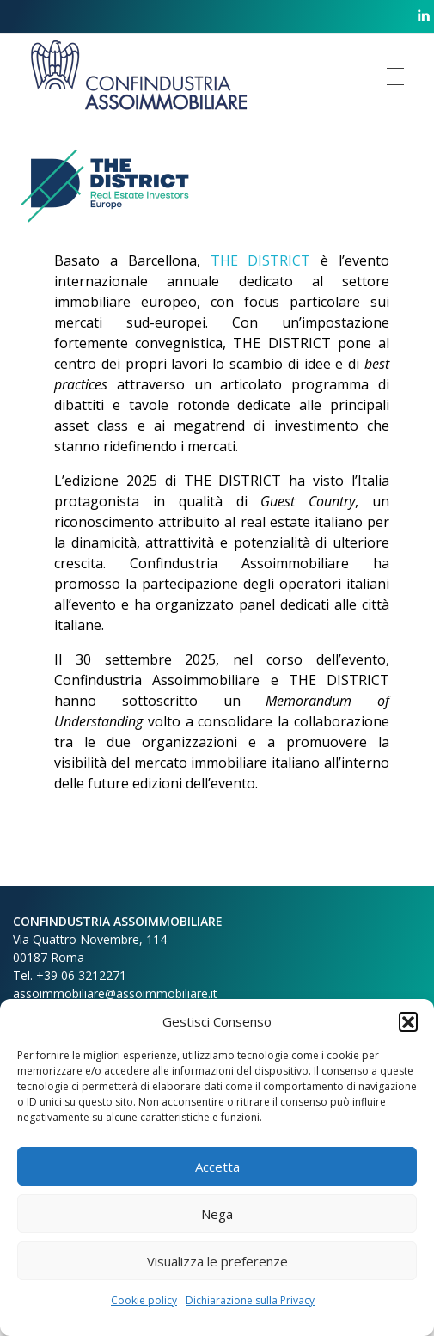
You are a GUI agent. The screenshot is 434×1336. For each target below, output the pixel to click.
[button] (408, 1021)
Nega (217, 1214)
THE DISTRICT (261, 260)
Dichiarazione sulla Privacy (250, 1300)
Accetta (217, 1166)
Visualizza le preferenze (217, 1261)
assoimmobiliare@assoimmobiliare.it (115, 993)
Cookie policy (144, 1300)
